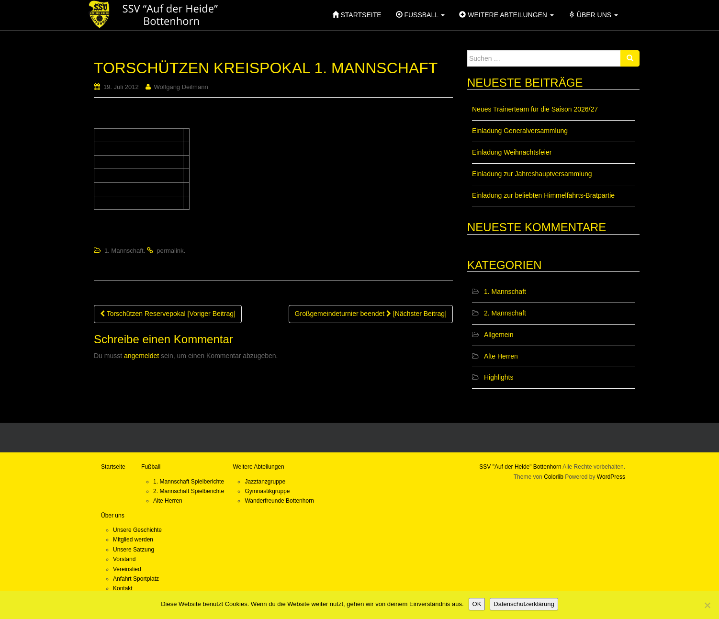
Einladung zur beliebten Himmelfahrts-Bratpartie (543, 195)
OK (477, 604)
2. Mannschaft (505, 313)
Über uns (112, 515)
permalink (170, 250)
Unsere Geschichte (137, 530)
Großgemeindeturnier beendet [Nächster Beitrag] (371, 313)
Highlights (498, 377)
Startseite (113, 466)
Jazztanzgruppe (265, 481)
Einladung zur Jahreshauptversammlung (532, 174)
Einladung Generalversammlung (520, 131)
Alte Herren (501, 356)
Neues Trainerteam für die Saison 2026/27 (535, 109)
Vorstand (124, 559)
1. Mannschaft (124, 250)
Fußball (150, 466)
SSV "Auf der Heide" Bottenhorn (520, 466)
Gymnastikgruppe (267, 491)
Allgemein (498, 334)
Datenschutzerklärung (524, 604)
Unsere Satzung (133, 549)
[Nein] (707, 605)
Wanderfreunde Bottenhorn (279, 500)
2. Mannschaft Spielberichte (188, 491)
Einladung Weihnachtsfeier (511, 152)
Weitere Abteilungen (258, 466)
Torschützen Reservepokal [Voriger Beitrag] (168, 313)
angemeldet (141, 356)
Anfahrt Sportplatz (136, 578)
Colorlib (553, 476)
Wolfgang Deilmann (181, 86)
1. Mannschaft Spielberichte (188, 481)
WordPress (611, 476)
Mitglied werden (133, 539)
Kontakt (123, 588)
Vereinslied (127, 569)
